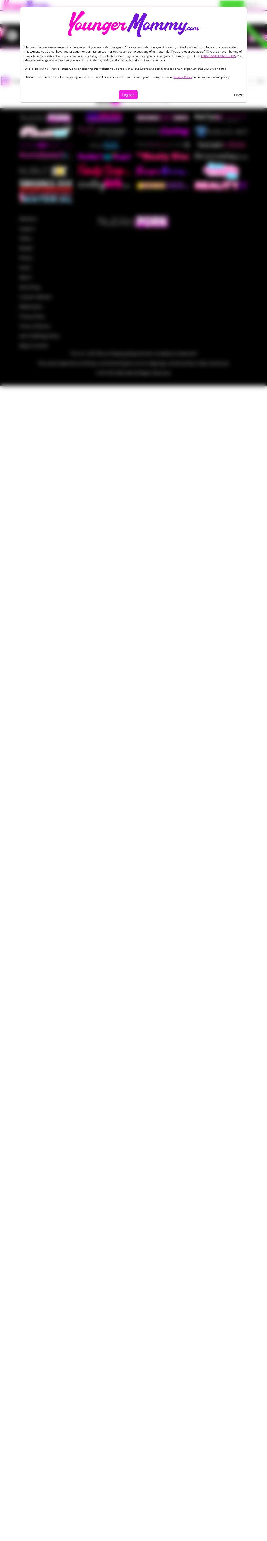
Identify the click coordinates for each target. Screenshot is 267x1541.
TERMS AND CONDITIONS (218, 56)
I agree (128, 95)
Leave (238, 94)
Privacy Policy (183, 77)
